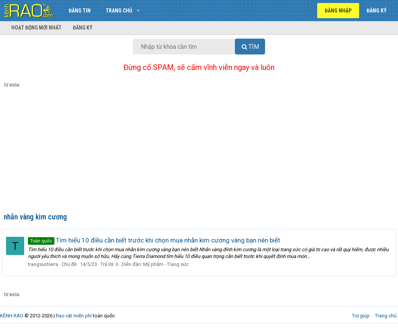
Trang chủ (119, 11)
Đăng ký (83, 28)
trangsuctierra (45, 264)
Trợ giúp (361, 316)
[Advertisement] (199, 152)
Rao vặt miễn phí (74, 316)
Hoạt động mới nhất (36, 28)
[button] (138, 10)
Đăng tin (80, 11)
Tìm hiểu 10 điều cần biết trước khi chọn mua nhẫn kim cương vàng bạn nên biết (156, 240)
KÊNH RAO (11, 316)
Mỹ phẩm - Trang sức (168, 264)
